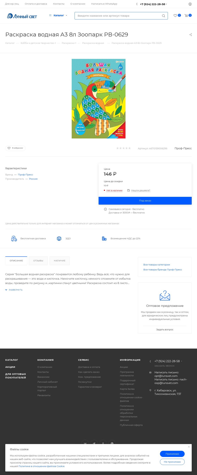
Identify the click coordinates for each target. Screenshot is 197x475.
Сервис (83, 359)
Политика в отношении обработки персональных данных (128, 412)
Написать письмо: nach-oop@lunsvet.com (170, 381)
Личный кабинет (47, 381)
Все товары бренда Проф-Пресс (162, 269)
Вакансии (43, 376)
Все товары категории (156, 264)
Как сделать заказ (88, 371)
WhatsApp (112, 443)
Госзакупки (85, 381)
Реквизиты (43, 395)
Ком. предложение (89, 376)
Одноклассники (103, 443)
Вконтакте (85, 443)
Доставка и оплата (89, 367)
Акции (10, 367)
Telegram (94, 443)
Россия (33, 178)
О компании (44, 367)
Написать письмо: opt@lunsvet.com (166, 374)
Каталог (11, 359)
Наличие (59, 260)
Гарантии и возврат (90, 386)
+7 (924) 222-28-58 (152, 4)
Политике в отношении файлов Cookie (42, 466)
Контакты (43, 371)
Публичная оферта (131, 425)
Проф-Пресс (183, 148)
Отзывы (38, 260)
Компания (45, 359)
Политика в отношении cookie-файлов (131, 397)
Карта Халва (127, 388)
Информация (130, 359)
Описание (16, 260)
